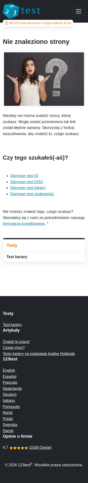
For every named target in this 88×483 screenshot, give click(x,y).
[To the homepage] (21, 11)
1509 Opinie (40, 448)
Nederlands (12, 389)
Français (10, 382)
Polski (8, 419)
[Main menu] (78, 11)
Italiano (9, 401)
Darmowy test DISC (26, 182)
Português (11, 407)
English (9, 370)
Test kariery (17, 257)
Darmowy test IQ (24, 176)
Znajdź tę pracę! (16, 342)
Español (9, 377)
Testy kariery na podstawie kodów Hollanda (39, 354)
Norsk (8, 413)
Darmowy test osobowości (32, 194)
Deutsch (10, 394)
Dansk (8, 431)
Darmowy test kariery (28, 188)
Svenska (10, 425)
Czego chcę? (14, 348)
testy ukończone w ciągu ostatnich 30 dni (38, 23)
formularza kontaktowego (24, 224)
